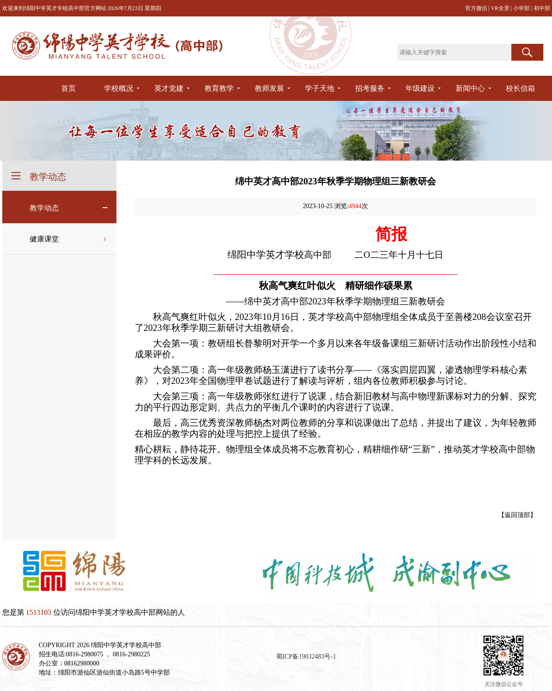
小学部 (522, 8)
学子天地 (319, 88)
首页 (68, 88)
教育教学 (219, 88)
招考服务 (369, 88)
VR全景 (501, 8)
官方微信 (477, 8)
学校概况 (118, 88)
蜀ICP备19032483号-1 (306, 656)
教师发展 (269, 88)
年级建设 (420, 88)
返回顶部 (517, 515)
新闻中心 (470, 88)
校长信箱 (520, 88)
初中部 (542, 8)
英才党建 (169, 88)
